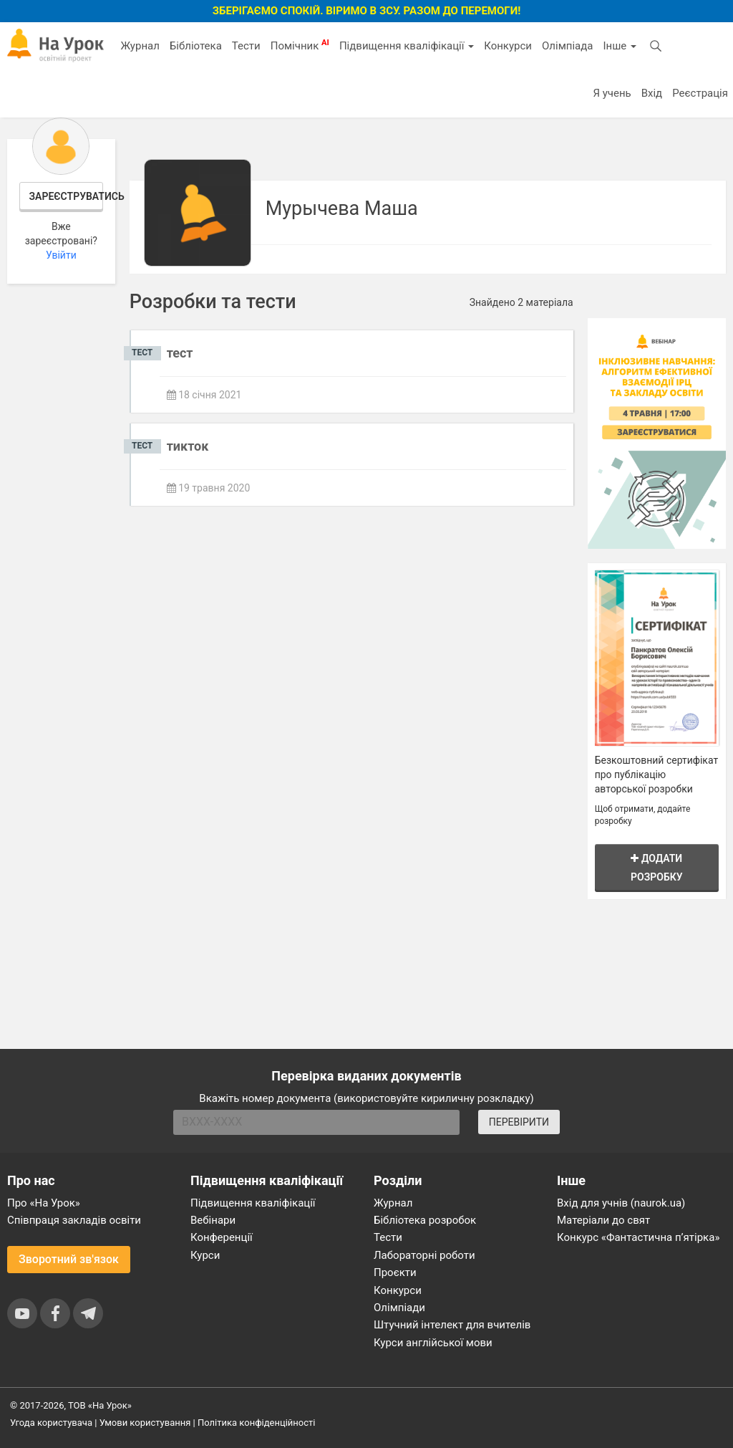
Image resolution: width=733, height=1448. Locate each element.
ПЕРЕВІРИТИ (519, 1122)
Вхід (652, 93)
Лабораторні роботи (424, 1255)
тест (180, 352)
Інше (619, 45)
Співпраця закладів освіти (74, 1220)
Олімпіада (567, 45)
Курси (205, 1255)
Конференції (221, 1237)
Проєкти (395, 1272)
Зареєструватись (66, 196)
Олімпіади (399, 1307)
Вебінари (213, 1220)
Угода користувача (51, 1422)
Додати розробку (657, 867)
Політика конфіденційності (256, 1422)
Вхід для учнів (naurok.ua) (621, 1203)
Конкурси (508, 45)
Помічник (300, 45)
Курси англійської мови (433, 1342)
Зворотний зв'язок (69, 1259)
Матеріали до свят (603, 1220)
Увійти (61, 255)
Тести (246, 45)
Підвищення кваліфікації (406, 45)
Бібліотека (196, 45)
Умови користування (145, 1422)
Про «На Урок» (43, 1203)
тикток (188, 446)
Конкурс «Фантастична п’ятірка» (638, 1237)
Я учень (612, 93)
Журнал (139, 45)
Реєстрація (700, 93)
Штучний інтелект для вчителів (452, 1324)
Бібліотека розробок (425, 1220)
